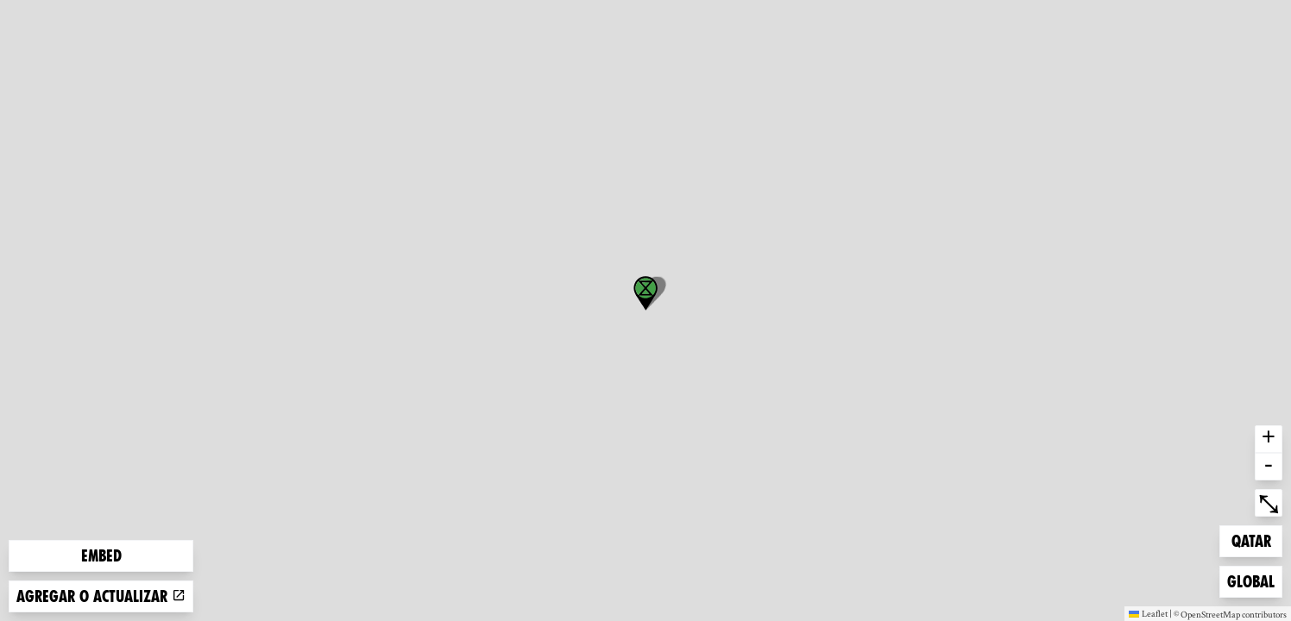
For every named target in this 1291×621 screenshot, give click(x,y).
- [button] (1268, 466)
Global (1254, 580)
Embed (101, 556)
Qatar (1257, 539)
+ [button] (1268, 439)
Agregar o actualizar (101, 596)
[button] (645, 293)
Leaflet (1148, 613)
